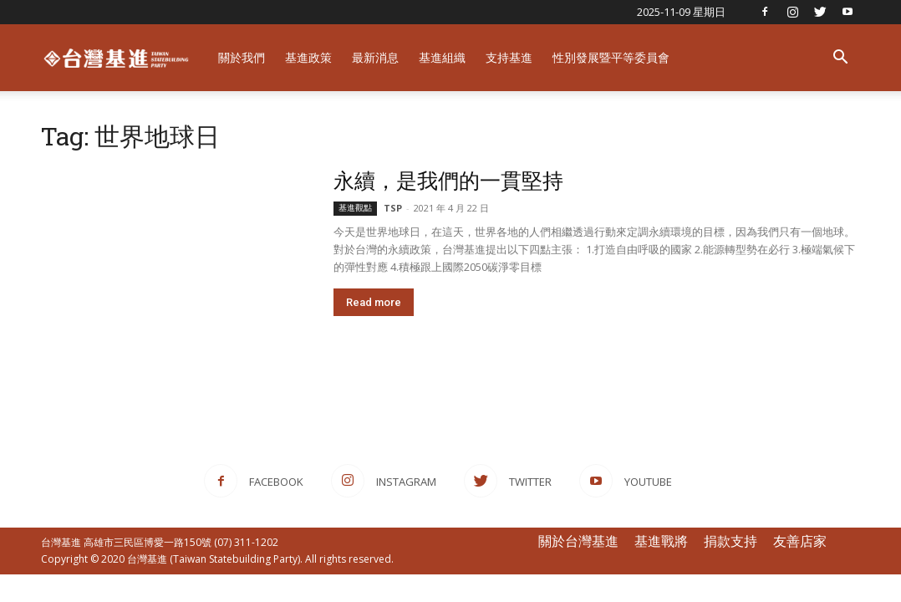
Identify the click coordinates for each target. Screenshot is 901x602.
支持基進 (509, 57)
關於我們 (241, 57)
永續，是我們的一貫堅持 (448, 180)
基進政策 (308, 57)
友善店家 (800, 540)
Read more (373, 302)
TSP (393, 208)
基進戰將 (661, 540)
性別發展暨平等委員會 (610, 57)
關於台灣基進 (578, 540)
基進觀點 (355, 207)
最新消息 (375, 57)
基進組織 (442, 57)
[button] (840, 59)
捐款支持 (730, 540)
